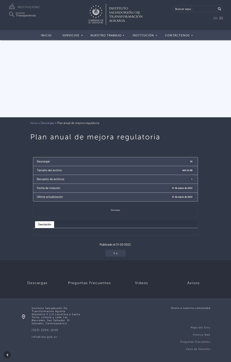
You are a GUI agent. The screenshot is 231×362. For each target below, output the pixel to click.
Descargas (47, 123)
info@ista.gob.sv (44, 337)
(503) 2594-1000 (45, 330)
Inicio (46, 35)
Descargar (115, 210)
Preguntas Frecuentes (195, 341)
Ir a (115, 253)
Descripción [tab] (44, 224)
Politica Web (201, 334)
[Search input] (195, 9)
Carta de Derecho (198, 349)
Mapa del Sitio (200, 327)
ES (221, 18)
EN (215, 18)
